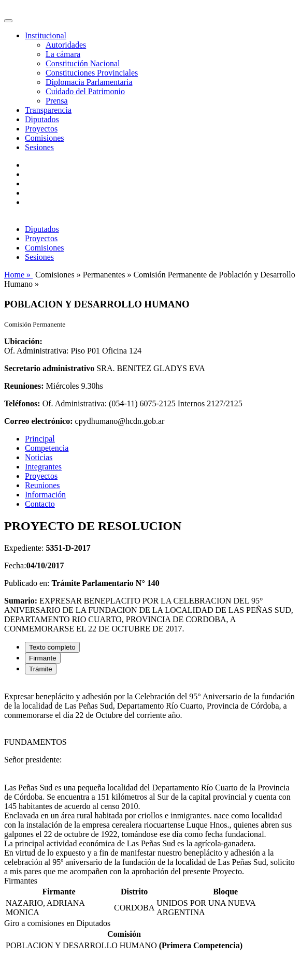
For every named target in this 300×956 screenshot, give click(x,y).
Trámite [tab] (40, 669)
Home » (18, 274)
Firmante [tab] (42, 658)
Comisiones (44, 138)
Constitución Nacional (83, 63)
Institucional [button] (45, 35)
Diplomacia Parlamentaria (89, 82)
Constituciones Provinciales (92, 72)
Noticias (38, 457)
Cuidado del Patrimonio (85, 91)
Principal (40, 438)
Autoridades (66, 44)
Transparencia (48, 110)
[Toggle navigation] (8, 20)
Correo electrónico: (38, 421)
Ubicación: (23, 341)
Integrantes (43, 466)
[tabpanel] (150, 779)
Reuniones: (24, 385)
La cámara (63, 54)
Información (45, 494)
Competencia (46, 448)
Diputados (42, 119)
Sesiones (39, 147)
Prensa (57, 100)
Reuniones (42, 485)
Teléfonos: (22, 403)
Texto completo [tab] (52, 647)
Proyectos (41, 128)
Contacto (40, 503)
